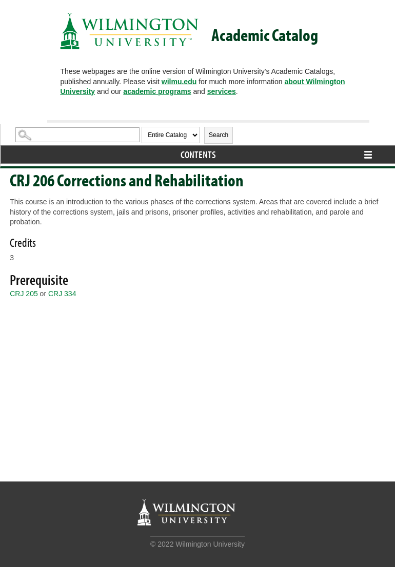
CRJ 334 (62, 294)
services (221, 91)
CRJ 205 (23, 294)
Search (218, 135)
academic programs (157, 91)
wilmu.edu (179, 82)
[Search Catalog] (77, 134)
